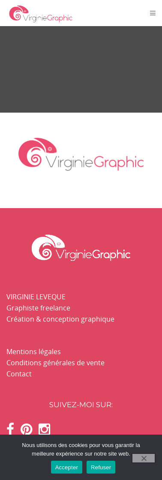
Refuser (101, 467)
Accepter (66, 467)
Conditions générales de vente (55, 362)
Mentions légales (33, 351)
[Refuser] (144, 458)
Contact (19, 374)
